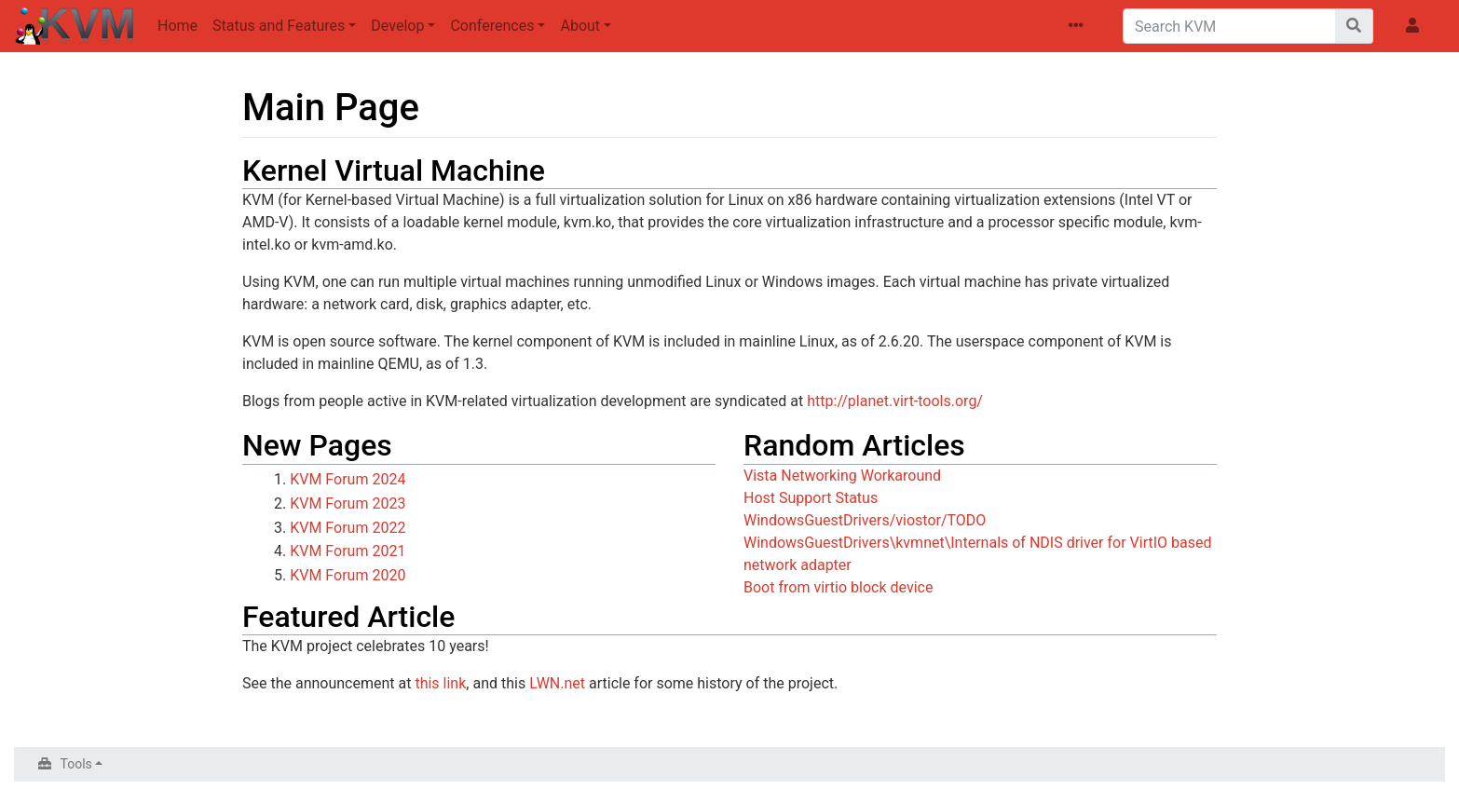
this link (440, 683)
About (580, 25)
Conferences (492, 25)
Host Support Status (810, 498)
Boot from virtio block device (838, 587)
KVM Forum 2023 (347, 503)
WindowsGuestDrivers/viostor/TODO (864, 520)
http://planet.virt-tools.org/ (895, 401)
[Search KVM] (1229, 26)
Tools (76, 763)
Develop (397, 25)
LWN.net (557, 683)
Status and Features (278, 25)
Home (177, 25)
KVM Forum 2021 (347, 551)
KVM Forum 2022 (347, 528)
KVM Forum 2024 (347, 479)
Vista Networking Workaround (842, 475)
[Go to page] (1354, 26)
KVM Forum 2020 (347, 575)
